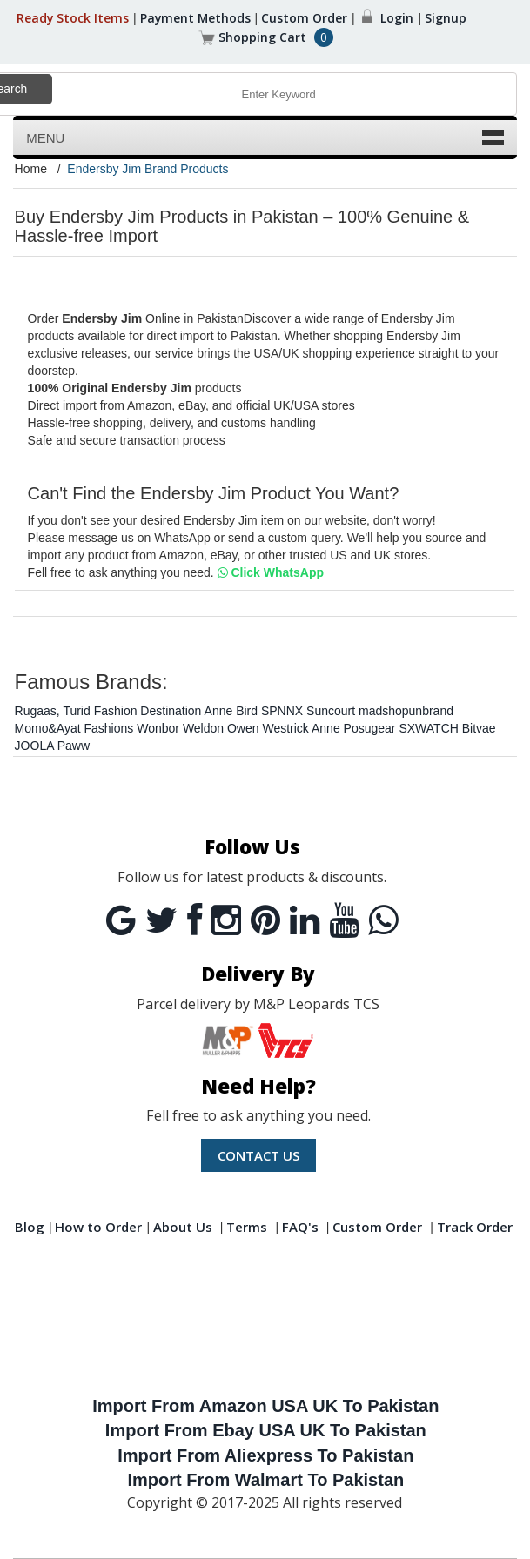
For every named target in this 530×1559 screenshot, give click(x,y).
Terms (248, 1226)
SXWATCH (428, 728)
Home (31, 169)
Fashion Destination (148, 711)
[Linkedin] (304, 920)
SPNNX (282, 711)
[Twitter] (161, 920)
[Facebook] (194, 920)
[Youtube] (344, 920)
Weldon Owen (221, 728)
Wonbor (158, 728)
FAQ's (300, 1226)
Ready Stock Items (71, 18)
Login (398, 18)
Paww (73, 746)
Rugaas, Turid (53, 711)
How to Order (98, 1226)
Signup (447, 18)
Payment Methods (195, 18)
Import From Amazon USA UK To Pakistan (265, 1405)
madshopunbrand (406, 711)
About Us (182, 1226)
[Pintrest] (265, 920)
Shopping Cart (262, 37)
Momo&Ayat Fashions (74, 728)
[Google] (121, 920)
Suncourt (330, 711)
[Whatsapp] (383, 920)
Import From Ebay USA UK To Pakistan (265, 1430)
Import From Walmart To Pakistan (265, 1479)
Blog (29, 1226)
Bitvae (479, 728)
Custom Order (306, 18)
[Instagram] (226, 920)
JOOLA (34, 746)
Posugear (370, 728)
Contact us (258, 1155)
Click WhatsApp (271, 572)
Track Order (475, 1226)
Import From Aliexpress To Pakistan (265, 1455)
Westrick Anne (300, 728)
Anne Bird (231, 711)
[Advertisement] (266, 1320)
